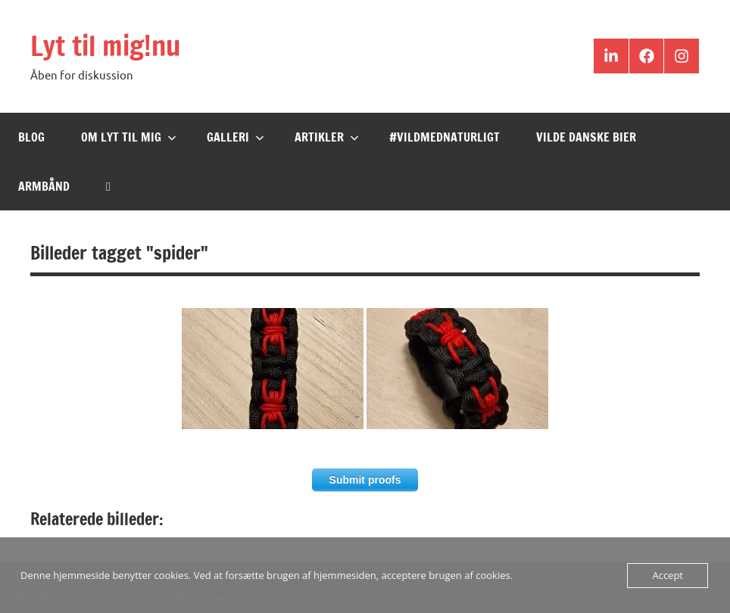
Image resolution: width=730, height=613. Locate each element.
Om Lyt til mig (128, 137)
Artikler (327, 137)
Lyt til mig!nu (105, 45)
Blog (31, 137)
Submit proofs (365, 480)
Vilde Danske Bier (586, 137)
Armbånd (44, 186)
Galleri (235, 137)
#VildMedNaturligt (444, 137)
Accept (667, 575)
